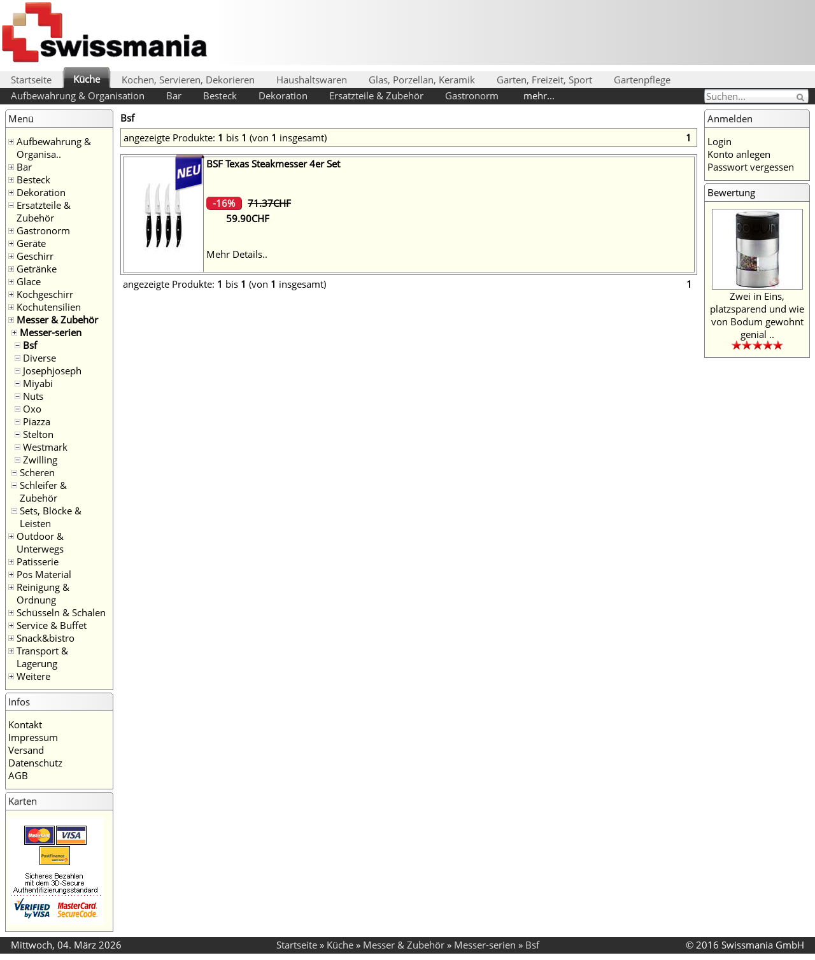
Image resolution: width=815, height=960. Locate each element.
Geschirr (35, 256)
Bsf (30, 345)
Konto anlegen (738, 154)
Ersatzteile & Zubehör (376, 95)
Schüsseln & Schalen (61, 612)
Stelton (38, 434)
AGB (18, 775)
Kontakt (25, 724)
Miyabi (38, 383)
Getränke (37, 268)
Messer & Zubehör (57, 319)
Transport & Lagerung (42, 657)
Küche (86, 79)
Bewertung (731, 192)
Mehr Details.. (236, 254)
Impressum (33, 737)
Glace (29, 281)
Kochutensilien (49, 306)
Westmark (45, 447)
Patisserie (38, 561)
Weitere (33, 676)
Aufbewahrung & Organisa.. (54, 147)
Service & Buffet (52, 625)
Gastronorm (472, 95)
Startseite (31, 79)
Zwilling (40, 459)
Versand (26, 750)
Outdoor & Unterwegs (40, 542)
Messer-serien (51, 332)
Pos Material (44, 574)
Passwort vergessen (750, 166)
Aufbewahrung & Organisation (78, 95)
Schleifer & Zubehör (43, 491)
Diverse (39, 357)
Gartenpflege (642, 79)
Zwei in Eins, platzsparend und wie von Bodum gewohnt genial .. (757, 315)
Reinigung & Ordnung (43, 593)
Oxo (32, 408)
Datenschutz (35, 762)
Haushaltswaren (311, 79)
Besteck (220, 95)
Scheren (37, 472)
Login (719, 141)
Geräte (31, 243)
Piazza (36, 421)
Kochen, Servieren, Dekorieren (188, 79)
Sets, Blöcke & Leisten (51, 517)
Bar (173, 95)
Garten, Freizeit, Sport (544, 79)
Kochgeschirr (45, 294)
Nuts (33, 396)
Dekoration (283, 95)
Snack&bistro (45, 638)
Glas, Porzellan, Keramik (422, 79)
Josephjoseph (52, 370)
